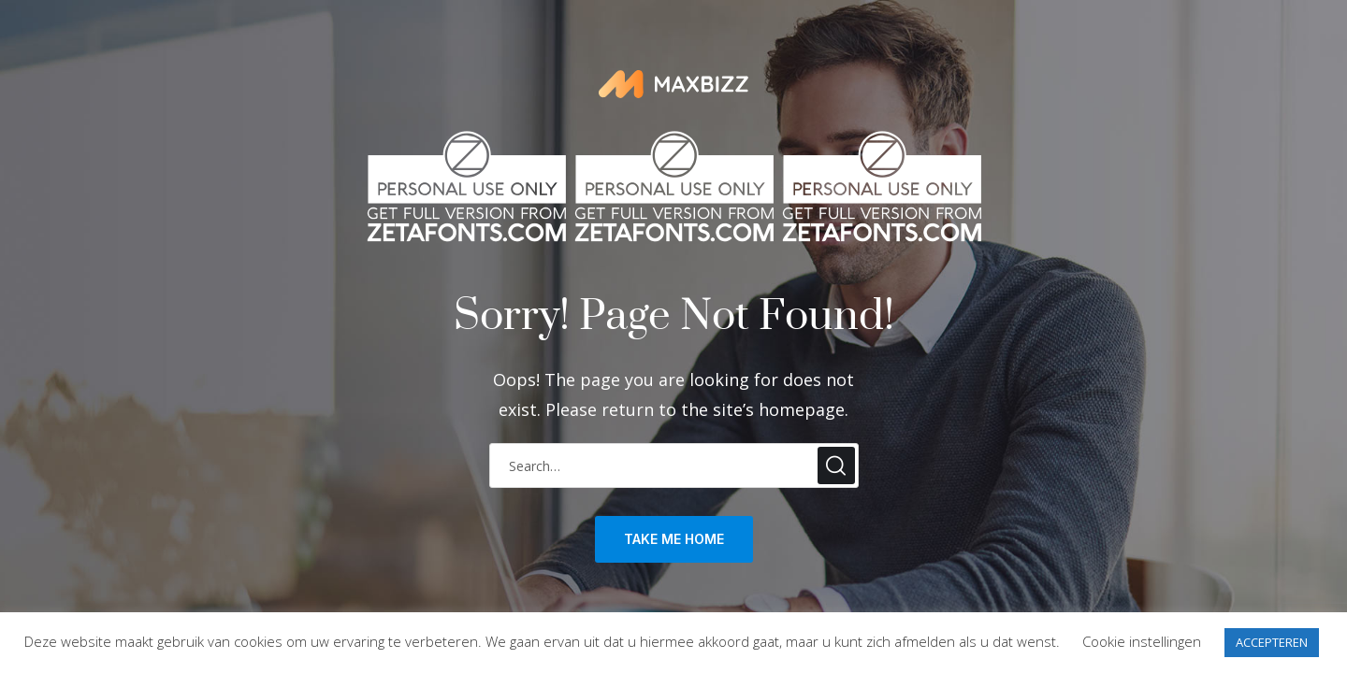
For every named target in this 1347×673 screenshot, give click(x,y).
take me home (674, 539)
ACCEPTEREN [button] (1272, 642)
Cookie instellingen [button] (1141, 641)
